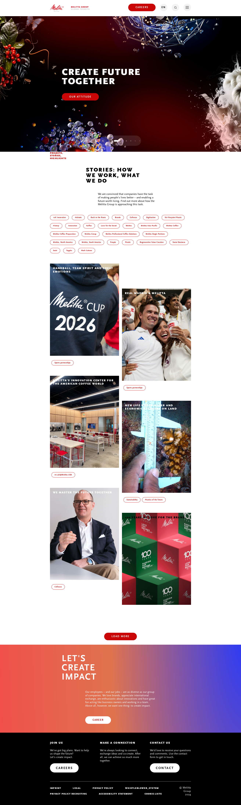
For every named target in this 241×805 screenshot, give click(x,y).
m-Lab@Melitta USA (63, 475)
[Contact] (165, 767)
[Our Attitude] (80, 97)
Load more (120, 636)
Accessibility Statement (116, 794)
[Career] (98, 720)
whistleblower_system (142, 788)
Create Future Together (101, 76)
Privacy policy (103, 788)
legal (77, 788)
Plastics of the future (154, 500)
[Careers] (142, 7)
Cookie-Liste (153, 794)
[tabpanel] (120, 84)
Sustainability (132, 500)
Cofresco (58, 587)
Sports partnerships (63, 363)
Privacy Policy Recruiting (68, 794)
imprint (55, 788)
